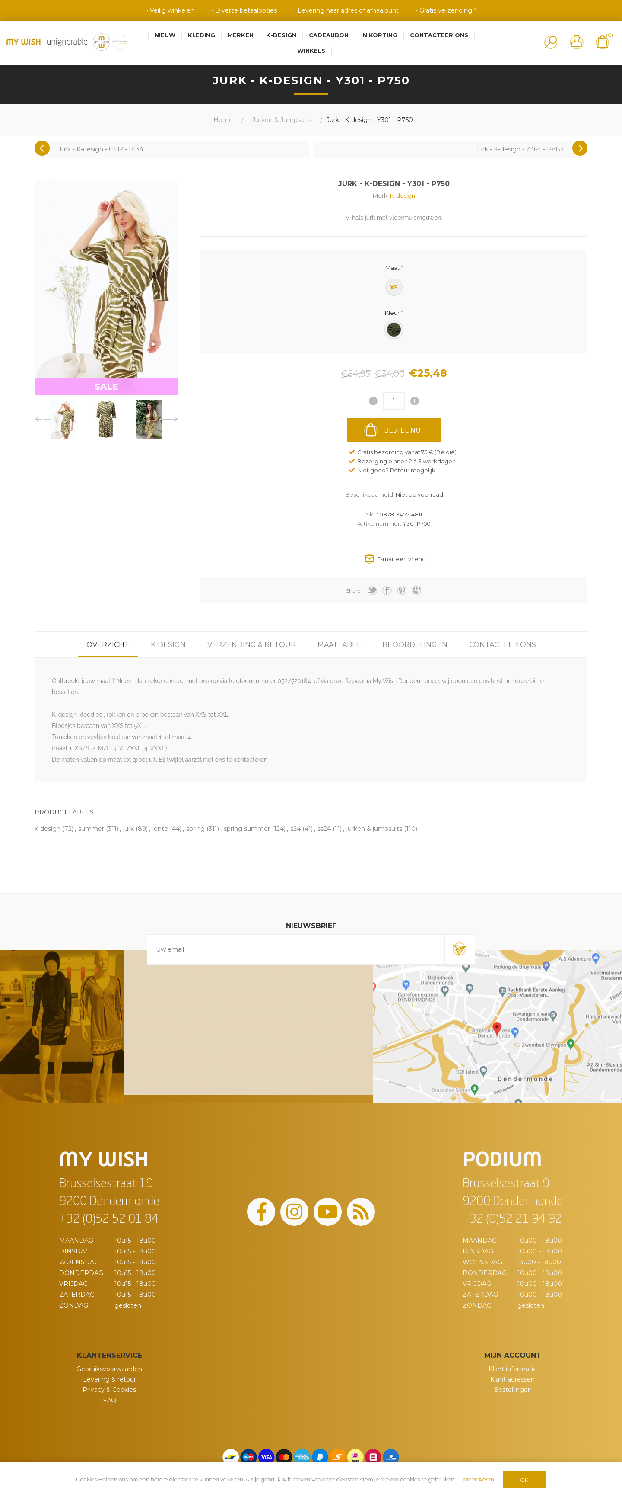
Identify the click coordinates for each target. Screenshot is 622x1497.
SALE (106, 386)
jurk (128, 829)
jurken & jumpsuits (374, 829)
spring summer (247, 829)
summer (91, 829)
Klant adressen (512, 1379)
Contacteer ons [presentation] (502, 645)
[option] (63, 419)
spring (195, 829)
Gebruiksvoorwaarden (109, 1369)
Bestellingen (513, 1390)
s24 (295, 829)
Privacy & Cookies (109, 1390)
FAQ (109, 1400)
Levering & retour (109, 1379)
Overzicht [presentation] (107, 645)
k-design (47, 829)
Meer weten (478, 1479)
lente (160, 829)
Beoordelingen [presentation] (414, 645)
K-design (402, 195)
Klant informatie (513, 1369)
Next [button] (168, 419)
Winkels (311, 50)
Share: (354, 590)
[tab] (108, 644)
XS (394, 287)
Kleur (392, 312)
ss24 (324, 829)
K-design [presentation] (168, 645)
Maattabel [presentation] (339, 645)
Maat (392, 267)
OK (524, 1480)
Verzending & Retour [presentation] (251, 645)
